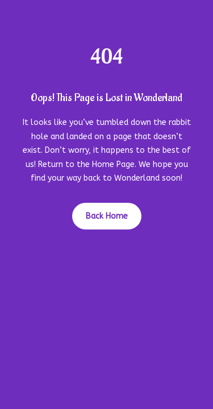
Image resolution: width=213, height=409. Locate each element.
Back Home (107, 216)
